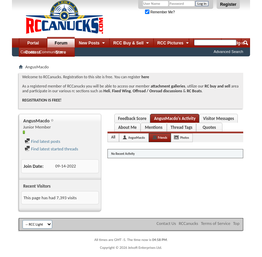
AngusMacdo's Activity (174, 118)
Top (236, 223)
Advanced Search (228, 52)
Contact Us (166, 223)
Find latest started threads (51, 148)
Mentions (154, 127)
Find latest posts (42, 141)
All (113, 137)
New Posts (92, 43)
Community (49, 52)
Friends (162, 137)
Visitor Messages (218, 118)
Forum (61, 43)
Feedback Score (132, 118)
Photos (184, 137)
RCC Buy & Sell (131, 43)
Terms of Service (215, 223)
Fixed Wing (121, 91)
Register (228, 4)
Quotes (209, 127)
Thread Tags (181, 127)
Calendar (28, 52)
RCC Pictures (173, 43)
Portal (33, 43)
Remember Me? (160, 12)
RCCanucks (188, 223)
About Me (127, 127)
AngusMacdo (136, 137)
